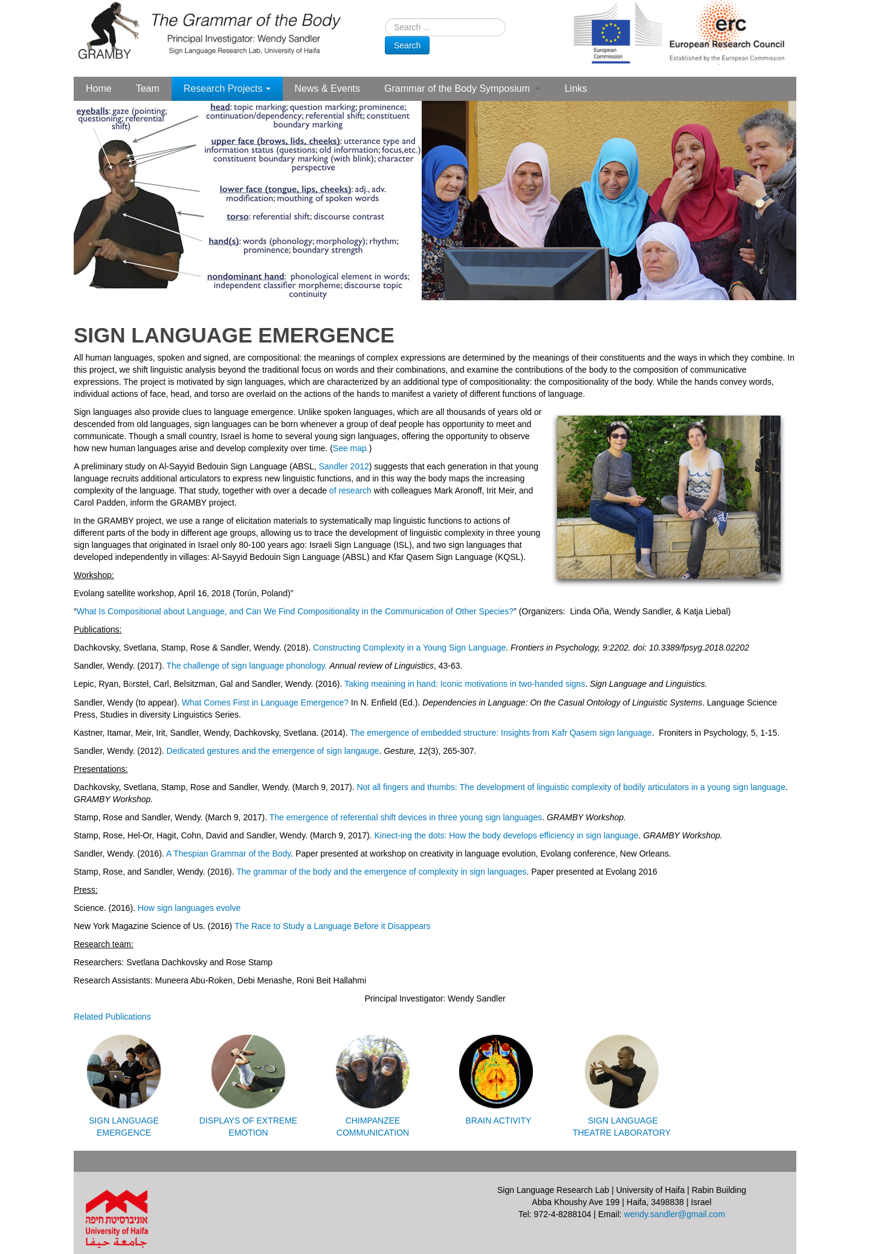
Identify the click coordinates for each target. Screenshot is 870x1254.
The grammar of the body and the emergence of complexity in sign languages (381, 871)
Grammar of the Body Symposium (462, 88)
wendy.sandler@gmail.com (674, 1214)
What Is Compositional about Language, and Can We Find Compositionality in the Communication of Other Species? (295, 611)
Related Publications (112, 1016)
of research (350, 490)
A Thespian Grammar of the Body (228, 853)
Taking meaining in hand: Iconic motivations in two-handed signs (464, 684)
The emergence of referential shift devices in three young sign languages (405, 817)
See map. (351, 448)
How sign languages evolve (189, 908)
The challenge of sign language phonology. (246, 665)
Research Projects (227, 88)
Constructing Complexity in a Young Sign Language (409, 647)
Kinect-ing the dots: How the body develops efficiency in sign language (507, 835)
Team (148, 88)
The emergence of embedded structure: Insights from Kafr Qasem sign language (501, 733)
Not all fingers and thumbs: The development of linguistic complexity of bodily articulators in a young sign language (570, 787)
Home (99, 88)
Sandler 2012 (343, 466)
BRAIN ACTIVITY (497, 1120)
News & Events (327, 88)
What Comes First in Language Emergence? (265, 702)
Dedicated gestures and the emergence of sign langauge (273, 751)
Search (407, 45)
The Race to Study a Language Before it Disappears (332, 926)
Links (575, 88)
